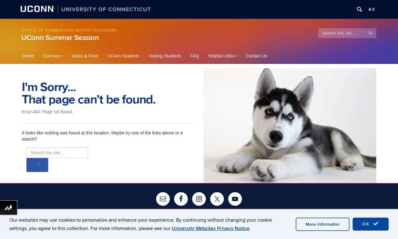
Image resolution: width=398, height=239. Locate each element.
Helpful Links (222, 55)
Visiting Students (165, 55)
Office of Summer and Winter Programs (69, 30)
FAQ (194, 55)
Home (28, 55)
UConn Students (123, 55)
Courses (52, 55)
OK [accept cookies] (370, 224)
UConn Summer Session (60, 37)
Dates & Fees (85, 55)
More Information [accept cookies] (323, 224)
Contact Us (256, 55)
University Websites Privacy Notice (210, 228)
